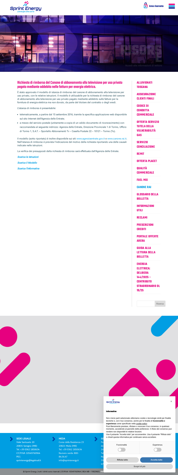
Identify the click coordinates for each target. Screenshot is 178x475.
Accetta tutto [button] (156, 460)
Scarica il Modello (27, 162)
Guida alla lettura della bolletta (146, 252)
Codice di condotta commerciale (145, 110)
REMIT (140, 154)
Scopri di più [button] (139, 466)
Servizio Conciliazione (146, 144)
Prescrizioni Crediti (145, 227)
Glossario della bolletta (147, 196)
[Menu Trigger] (171, 6)
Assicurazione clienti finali (146, 96)
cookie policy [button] (141, 424)
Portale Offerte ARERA (148, 238)
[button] (171, 401)
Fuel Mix (142, 180)
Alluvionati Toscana (144, 85)
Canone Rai (144, 187)
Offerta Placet (147, 161)
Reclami (142, 217)
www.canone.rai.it (116, 138)
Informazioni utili (145, 208)
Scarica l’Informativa (28, 168)
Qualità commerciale (145, 170)
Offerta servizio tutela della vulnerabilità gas (148, 129)
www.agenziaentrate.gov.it (91, 138)
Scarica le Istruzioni (27, 157)
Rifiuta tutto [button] (122, 460)
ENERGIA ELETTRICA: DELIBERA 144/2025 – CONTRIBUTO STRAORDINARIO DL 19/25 (148, 277)
